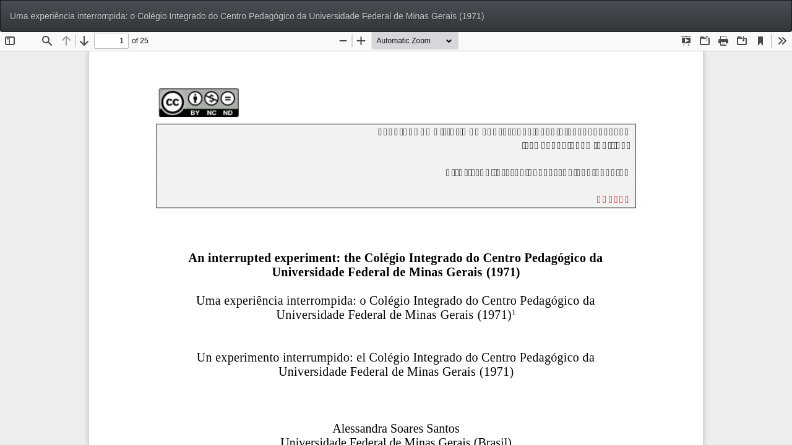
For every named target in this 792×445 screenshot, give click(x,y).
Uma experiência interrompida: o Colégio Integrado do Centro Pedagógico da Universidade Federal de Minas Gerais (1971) (247, 16)
